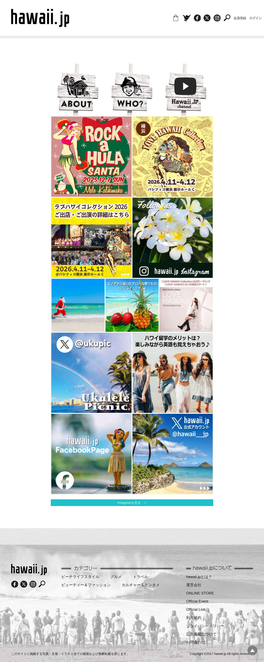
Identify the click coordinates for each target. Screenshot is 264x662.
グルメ (116, 577)
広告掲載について (201, 634)
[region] (91, 157)
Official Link (195, 609)
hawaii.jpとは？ (199, 577)
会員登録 (240, 18)
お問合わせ (195, 642)
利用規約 (193, 618)
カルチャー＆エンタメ (141, 585)
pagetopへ (252, 650)
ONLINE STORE (200, 593)
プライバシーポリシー (205, 626)
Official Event (197, 601)
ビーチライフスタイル (80, 577)
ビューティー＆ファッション (86, 585)
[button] (91, 157)
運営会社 (193, 585)
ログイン (255, 18)
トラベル (140, 577)
